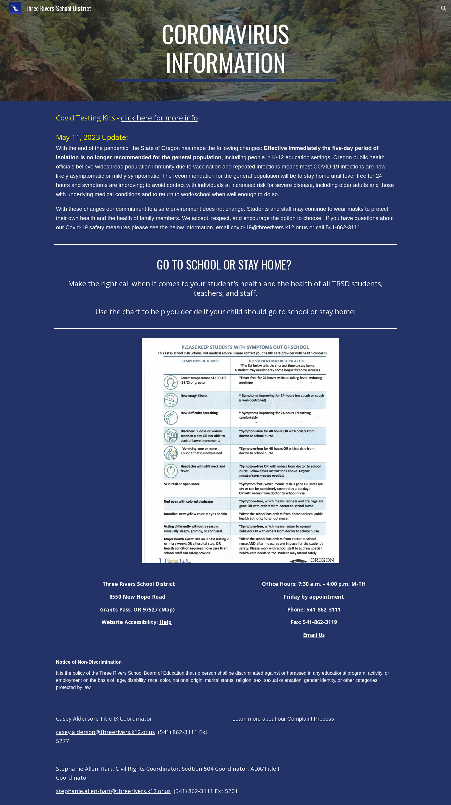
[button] (444, 8)
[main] (225, 51)
